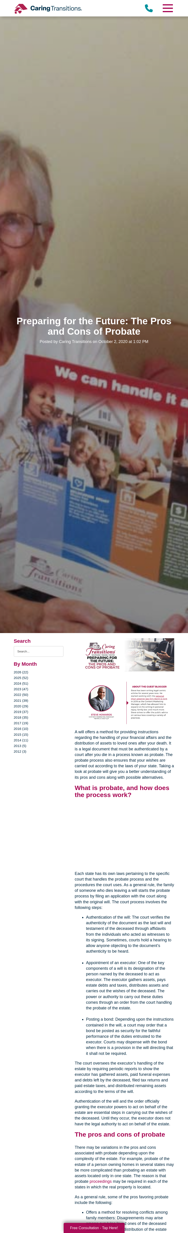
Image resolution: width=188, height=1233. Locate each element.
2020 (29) (21, 706)
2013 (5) (20, 746)
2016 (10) (21, 729)
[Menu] (167, 8)
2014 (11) (21, 740)
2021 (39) (21, 700)
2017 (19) (21, 723)
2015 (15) (21, 734)
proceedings (101, 1181)
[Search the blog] (38, 651)
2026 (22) (21, 672)
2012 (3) (20, 751)
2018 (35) (21, 717)
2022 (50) (21, 695)
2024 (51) (21, 683)
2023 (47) (21, 689)
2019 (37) (21, 712)
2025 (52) (21, 678)
